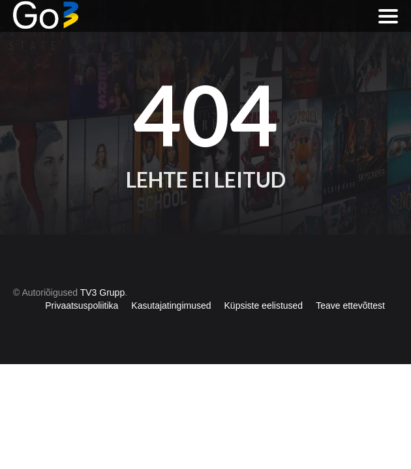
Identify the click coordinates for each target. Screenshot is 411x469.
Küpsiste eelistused (263, 305)
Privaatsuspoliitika (81, 305)
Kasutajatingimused (171, 305)
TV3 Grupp (102, 292)
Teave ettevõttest (350, 305)
